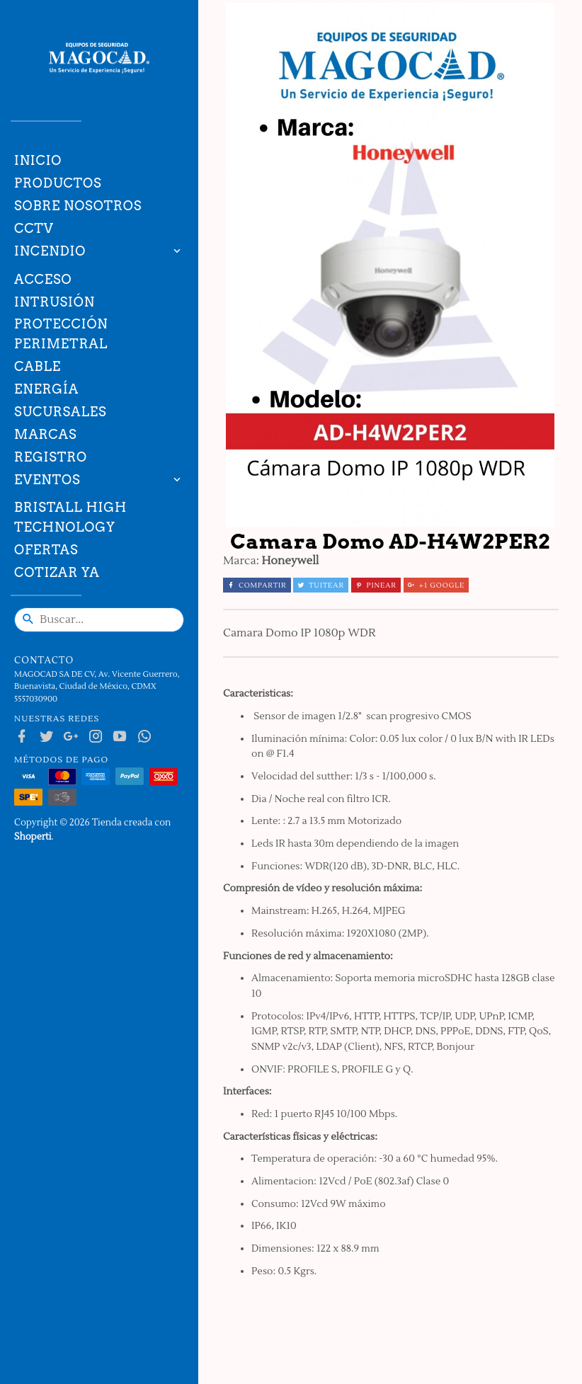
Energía (46, 389)
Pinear (375, 585)
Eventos (47, 479)
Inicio (38, 160)
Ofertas (46, 549)
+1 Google (436, 585)
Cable (37, 366)
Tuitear (320, 585)
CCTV (34, 228)
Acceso (43, 279)
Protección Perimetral (61, 333)
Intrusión (54, 301)
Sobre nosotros (78, 205)
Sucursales (60, 411)
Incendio (50, 251)
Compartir (257, 585)
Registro (50, 457)
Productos (58, 183)
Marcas (45, 434)
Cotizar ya (57, 572)
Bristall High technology (70, 517)
